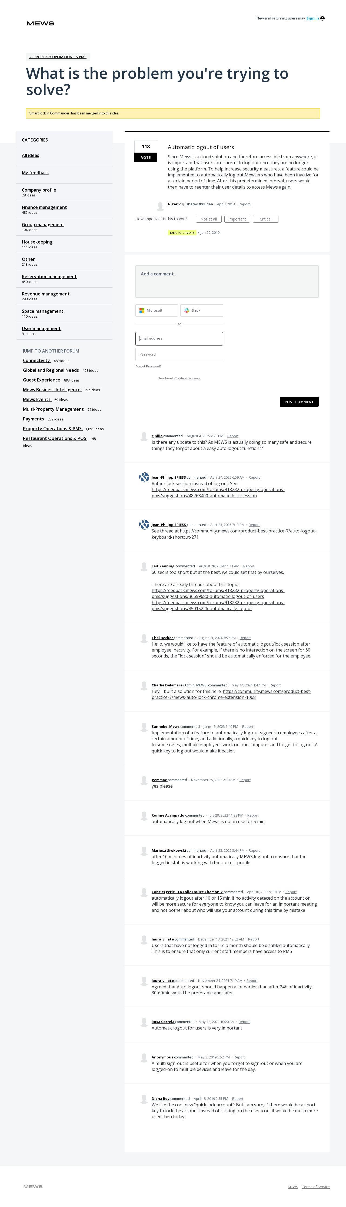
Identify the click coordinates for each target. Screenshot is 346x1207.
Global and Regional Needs (51, 370)
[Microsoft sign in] (156, 310)
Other (28, 259)
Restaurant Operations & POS (55, 438)
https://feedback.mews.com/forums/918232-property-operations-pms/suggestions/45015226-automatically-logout (218, 605)
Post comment (299, 401)
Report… (246, 204)
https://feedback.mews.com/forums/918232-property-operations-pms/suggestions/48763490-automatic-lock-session (218, 492)
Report (232, 435)
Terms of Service (316, 1186)
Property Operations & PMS (53, 429)
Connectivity (37, 360)
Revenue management (46, 294)
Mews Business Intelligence (52, 390)
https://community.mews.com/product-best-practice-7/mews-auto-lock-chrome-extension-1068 (231, 694)
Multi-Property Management (54, 409)
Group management (43, 225)
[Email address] (179, 339)
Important (239, 219)
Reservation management (49, 276)
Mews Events (37, 399)
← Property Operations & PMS (57, 56)
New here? (179, 378)
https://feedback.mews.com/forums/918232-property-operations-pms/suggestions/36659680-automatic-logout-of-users (218, 593)
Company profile (39, 190)
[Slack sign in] (201, 310)
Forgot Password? (148, 366)
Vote (146, 157)
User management (41, 328)
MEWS (293, 1186)
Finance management (44, 207)
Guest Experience (42, 380)
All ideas (30, 155)
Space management (43, 311)
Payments (34, 419)
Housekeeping (37, 242)
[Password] (179, 354)
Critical (269, 219)
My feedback (35, 173)
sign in (313, 18)
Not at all (211, 219)
